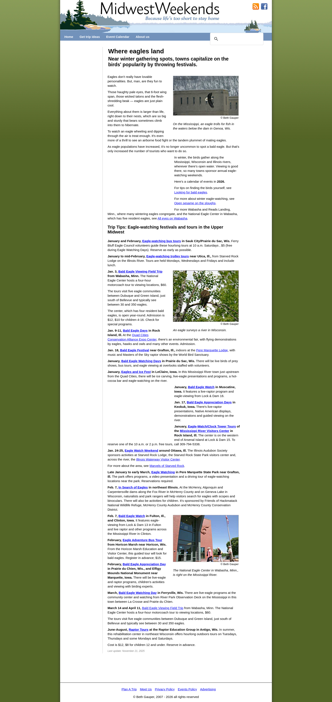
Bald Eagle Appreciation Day (144, 564)
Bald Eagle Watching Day (137, 592)
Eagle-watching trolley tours (167, 256)
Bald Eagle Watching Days (141, 361)
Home (68, 37)
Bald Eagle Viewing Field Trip (140, 271)
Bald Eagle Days (135, 330)
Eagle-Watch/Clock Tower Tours (212, 426)
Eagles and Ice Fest (136, 372)
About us (142, 37)
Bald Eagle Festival (134, 350)
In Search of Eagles (133, 487)
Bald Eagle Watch (201, 387)
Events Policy (187, 689)
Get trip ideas (90, 37)
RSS (255, 6)
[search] (236, 38)
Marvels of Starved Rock (166, 466)
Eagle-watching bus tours (161, 241)
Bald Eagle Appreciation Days (209, 402)
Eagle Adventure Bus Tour (142, 540)
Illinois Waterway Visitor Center (158, 459)
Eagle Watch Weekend (141, 450)
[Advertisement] (81, 110)
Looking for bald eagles (190, 192)
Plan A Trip (129, 689)
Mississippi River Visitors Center (204, 431)
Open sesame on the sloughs (195, 203)
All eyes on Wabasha (172, 218)
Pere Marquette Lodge (212, 350)
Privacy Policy (164, 689)
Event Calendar (117, 37)
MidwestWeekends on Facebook (264, 6)
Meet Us (146, 689)
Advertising (208, 689)
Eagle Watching (163, 472)
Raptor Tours (138, 629)
